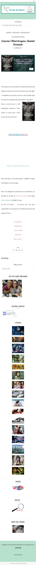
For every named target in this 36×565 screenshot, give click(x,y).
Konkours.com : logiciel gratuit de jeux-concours (18, 165)
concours (9, 32)
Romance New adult (25, 32)
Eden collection (5, 200)
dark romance (16, 32)
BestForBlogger (24, 563)
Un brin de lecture (21, 196)
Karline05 (8, 312)
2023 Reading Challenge (10, 310)
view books (15, 316)
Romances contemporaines (18, 36)
